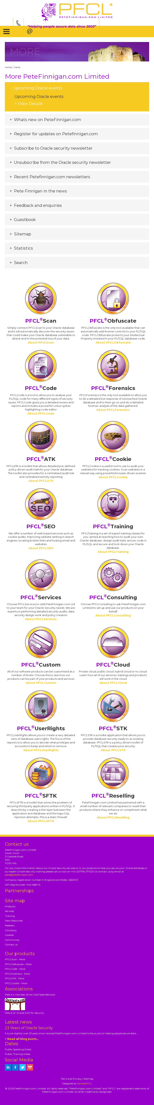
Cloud (113, 664)
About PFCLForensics (113, 410)
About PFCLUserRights (41, 750)
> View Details (29, 103)
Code (41, 388)
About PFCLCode (40, 413)
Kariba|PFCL (84, 1083)
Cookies (9, 934)
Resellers (10, 925)
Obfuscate (113, 321)
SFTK (41, 796)
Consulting (113, 597)
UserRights (41, 728)
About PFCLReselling (113, 817)
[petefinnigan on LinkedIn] (8, 1067)
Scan (40, 321)
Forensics (113, 388)
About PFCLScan (41, 342)
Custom (41, 664)
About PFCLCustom (41, 683)
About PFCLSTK (113, 750)
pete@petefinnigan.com (19, 874)
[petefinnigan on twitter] (22, 1067)
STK (113, 728)
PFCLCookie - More (16, 983)
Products (10, 906)
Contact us (11, 944)
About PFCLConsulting (113, 615)
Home (8, 67)
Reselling (113, 796)
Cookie (113, 459)
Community (12, 939)
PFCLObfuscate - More (18, 964)
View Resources (14, 920)
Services (40, 597)
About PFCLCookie (113, 477)
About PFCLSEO (40, 548)
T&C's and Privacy (71, 1078)
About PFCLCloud (113, 683)
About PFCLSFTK (41, 821)
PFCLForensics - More (17, 973)
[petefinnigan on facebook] (15, 1067)
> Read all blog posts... (22, 1039)
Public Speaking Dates (18, 1049)
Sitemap (88, 1078)
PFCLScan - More (15, 959)
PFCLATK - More (14, 978)
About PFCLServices (41, 619)
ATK (40, 459)
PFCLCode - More (15, 968)
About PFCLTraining (113, 552)
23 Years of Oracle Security (29, 1028)
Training (113, 526)
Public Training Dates (17, 1054)
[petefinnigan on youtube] (30, 1067)
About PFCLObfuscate (113, 342)
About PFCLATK (40, 481)
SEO (40, 526)
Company (11, 930)
